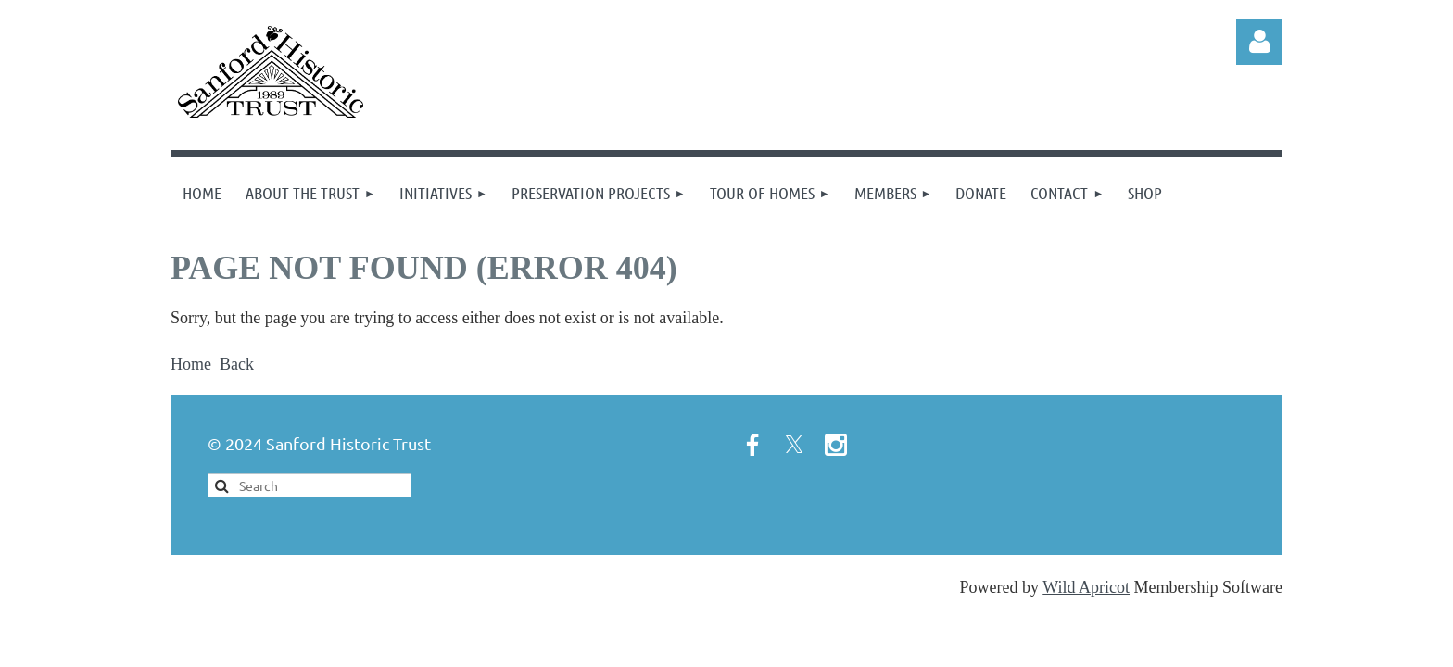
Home (191, 364)
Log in (1259, 42)
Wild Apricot (1086, 587)
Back (237, 364)
